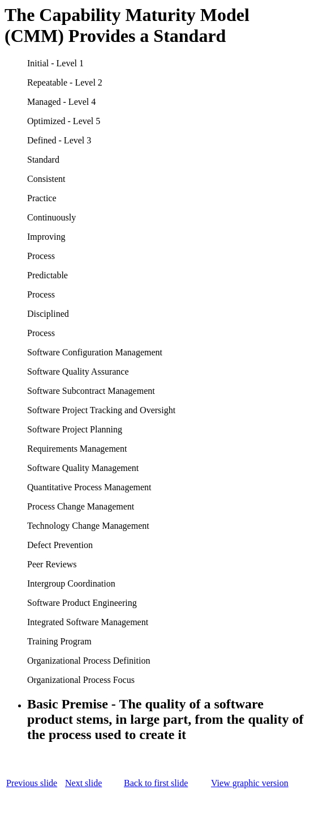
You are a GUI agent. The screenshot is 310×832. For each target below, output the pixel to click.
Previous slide (31, 783)
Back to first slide (156, 783)
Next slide (83, 783)
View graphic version (250, 783)
